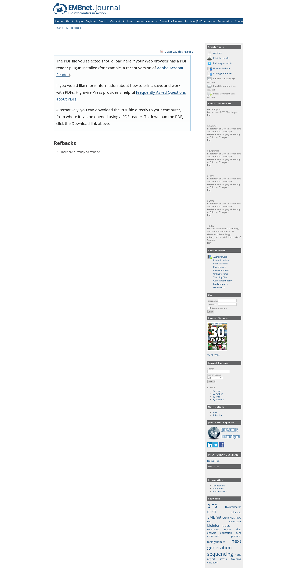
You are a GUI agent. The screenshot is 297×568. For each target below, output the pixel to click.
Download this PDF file (178, 51)
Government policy (222, 280)
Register (91, 21)
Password (212, 304)
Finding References (222, 73)
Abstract (217, 52)
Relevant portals (221, 270)
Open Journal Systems (223, 454)
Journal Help (213, 460)
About (69, 21)
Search (218, 370)
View (215, 412)
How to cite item (221, 68)
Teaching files (220, 277)
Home (59, 21)
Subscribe (218, 415)
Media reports (220, 284)
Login (79, 21)
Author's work (220, 256)
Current (115, 21)
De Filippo (75, 27)
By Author (218, 393)
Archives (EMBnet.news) (200, 21)
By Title (216, 396)
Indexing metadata (222, 63)
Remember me (219, 308)
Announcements (146, 21)
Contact (240, 21)
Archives (128, 21)
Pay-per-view (219, 267)
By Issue (217, 391)
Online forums (220, 273)
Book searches (220, 263)
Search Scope (215, 376)
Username (212, 300)
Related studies (221, 260)
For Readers (219, 485)
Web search (219, 287)
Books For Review (171, 21)
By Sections (218, 399)
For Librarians (220, 491)
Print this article (221, 58)
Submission (225, 21)
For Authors (219, 488)
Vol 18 (65, 27)
